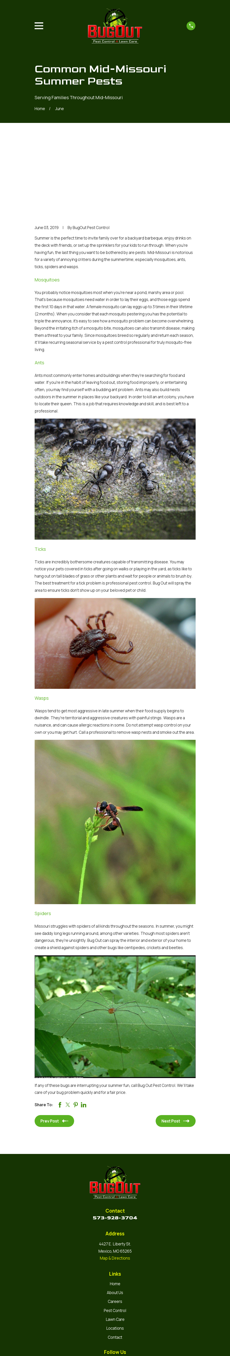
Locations (115, 1256)
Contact (115, 1265)
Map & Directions (115, 1186)
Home (115, 1211)
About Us (115, 1220)
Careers (115, 1229)
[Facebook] (120, 1290)
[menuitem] (41, 1346)
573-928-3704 (115, 1145)
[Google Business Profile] (109, 1290)
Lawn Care (115, 1247)
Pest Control (115, 1238)
